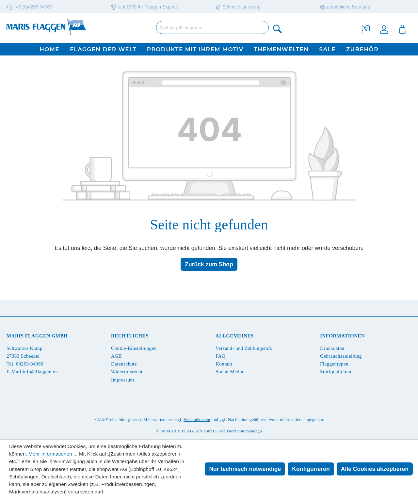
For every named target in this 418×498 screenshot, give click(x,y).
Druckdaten (332, 348)
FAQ (220, 356)
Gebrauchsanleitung (341, 356)
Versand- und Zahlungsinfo (244, 348)
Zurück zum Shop (209, 264)
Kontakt (224, 363)
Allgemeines (235, 335)
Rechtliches (130, 335)
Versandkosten (197, 419)
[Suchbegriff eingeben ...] (212, 27)
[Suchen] (277, 28)
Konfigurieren (311, 469)
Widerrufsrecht (126, 371)
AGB (116, 356)
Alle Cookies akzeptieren (375, 469)
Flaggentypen (334, 363)
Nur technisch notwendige (245, 469)
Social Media (229, 371)
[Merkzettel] (366, 28)
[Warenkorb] (402, 28)
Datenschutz (124, 363)
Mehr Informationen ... (53, 454)
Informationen (342, 335)
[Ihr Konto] (384, 28)
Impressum (122, 379)
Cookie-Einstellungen (134, 348)
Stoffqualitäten (335, 371)
